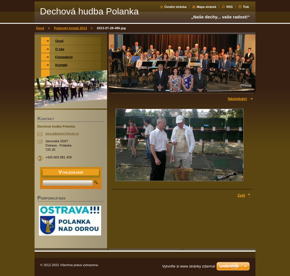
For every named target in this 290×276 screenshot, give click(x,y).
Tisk (246, 7)
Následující (237, 99)
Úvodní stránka (175, 7)
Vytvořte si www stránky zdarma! (188, 266)
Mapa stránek (206, 7)
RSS (229, 7)
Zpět (241, 195)
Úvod (40, 28)
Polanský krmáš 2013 (70, 28)
